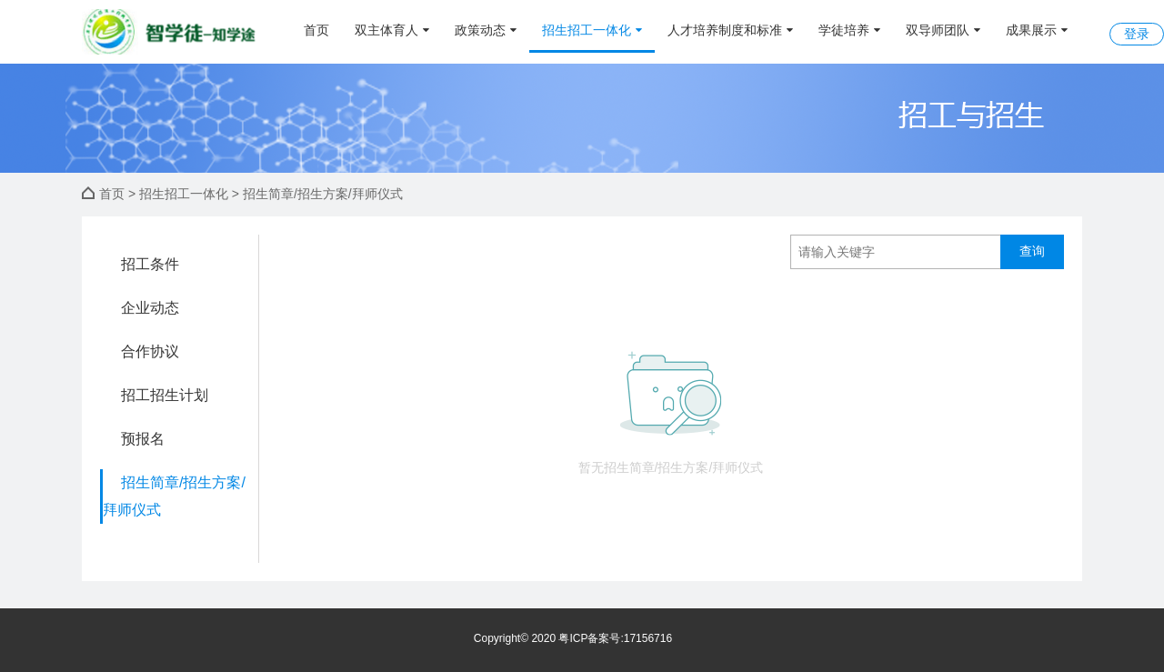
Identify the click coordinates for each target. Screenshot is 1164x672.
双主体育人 (392, 30)
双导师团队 (943, 30)
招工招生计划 (164, 395)
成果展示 (1037, 30)
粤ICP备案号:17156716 (615, 638)
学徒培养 (849, 30)
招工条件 (150, 264)
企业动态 (150, 308)
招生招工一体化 (592, 30)
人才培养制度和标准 (730, 30)
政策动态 (486, 30)
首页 (316, 30)
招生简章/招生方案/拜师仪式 (174, 496)
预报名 (143, 438)
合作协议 (150, 351)
